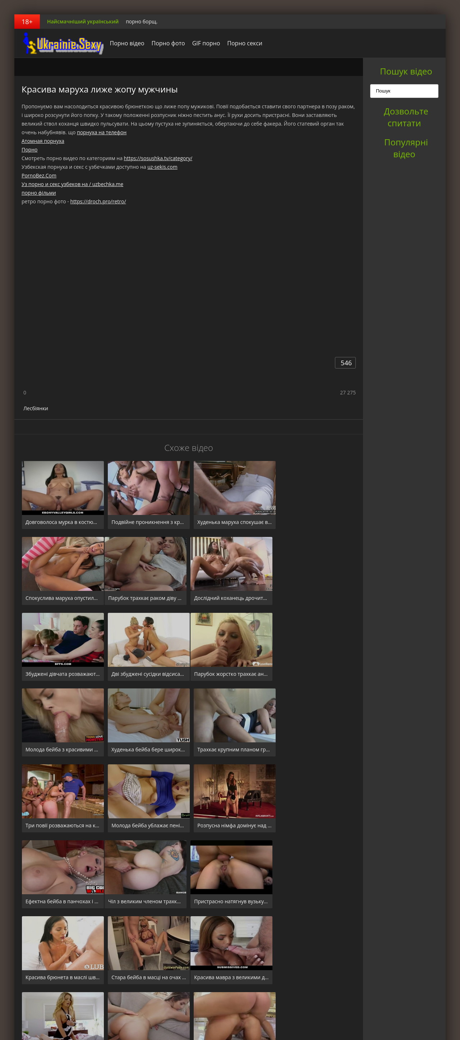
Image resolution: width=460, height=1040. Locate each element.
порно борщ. (141, 21)
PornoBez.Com (39, 175)
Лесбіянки (35, 408)
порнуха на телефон (101, 132)
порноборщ (59, 43)
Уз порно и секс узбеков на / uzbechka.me (72, 184)
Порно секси (243, 43)
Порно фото (166, 43)
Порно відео (125, 43)
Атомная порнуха (43, 140)
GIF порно (204, 43)
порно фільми (39, 192)
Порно (29, 149)
